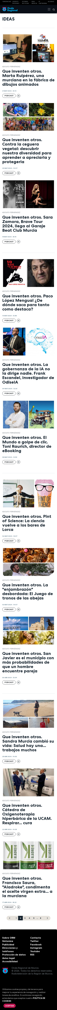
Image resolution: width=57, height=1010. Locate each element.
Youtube (35, 951)
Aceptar (9, 1006)
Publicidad (8, 944)
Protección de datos (14, 954)
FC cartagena (43, 2)
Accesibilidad (10, 961)
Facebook (35, 944)
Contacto (35, 937)
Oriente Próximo (15, 2)
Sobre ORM (8, 937)
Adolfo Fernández (11, 66)
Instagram (36, 947)
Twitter (34, 941)
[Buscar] (53, 9)
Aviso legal (8, 958)
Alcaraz (51, 1)
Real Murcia (34, 2)
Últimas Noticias (25, 2)
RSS (32, 954)
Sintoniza (7, 941)
